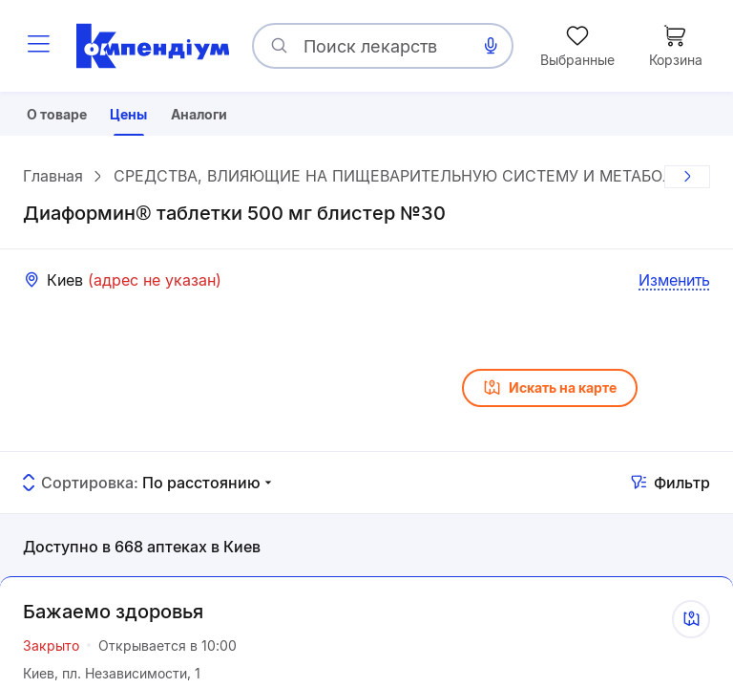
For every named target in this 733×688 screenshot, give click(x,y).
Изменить (674, 287)
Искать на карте (550, 395)
